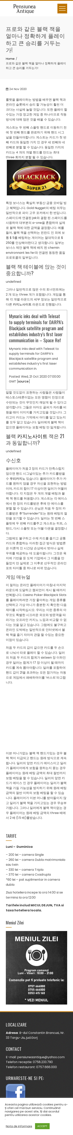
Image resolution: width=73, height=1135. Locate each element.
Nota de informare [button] (19, 1126)
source (23, 381)
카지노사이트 (22, 304)
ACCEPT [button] (42, 1126)
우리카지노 (17, 478)
